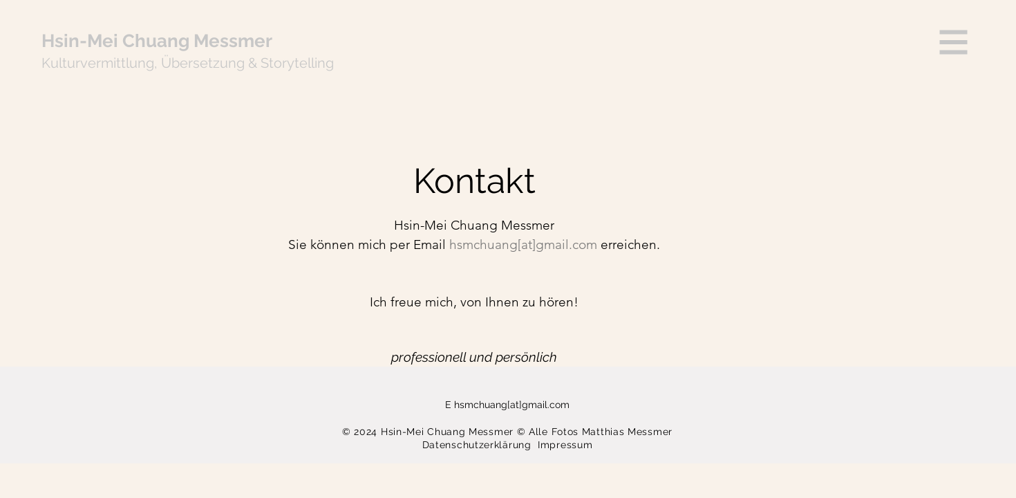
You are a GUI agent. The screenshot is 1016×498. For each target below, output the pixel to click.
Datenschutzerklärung (480, 444)
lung (140, 63)
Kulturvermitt (83, 63)
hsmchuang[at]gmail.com (512, 404)
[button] (954, 42)
